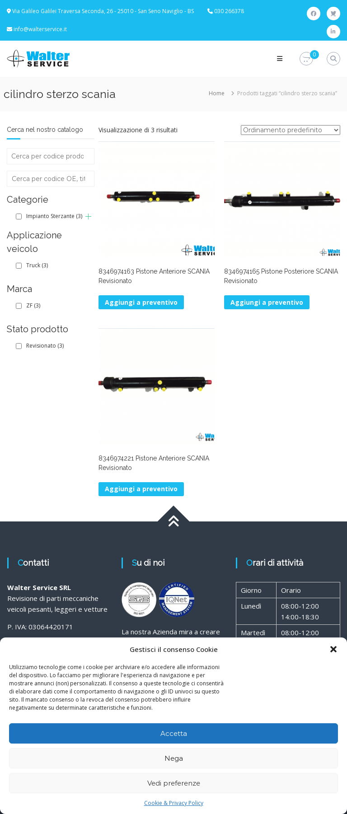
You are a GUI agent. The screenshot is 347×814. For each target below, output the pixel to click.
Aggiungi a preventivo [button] (141, 302)
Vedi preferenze (173, 783)
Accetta (173, 733)
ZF (33, 305)
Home (217, 93)
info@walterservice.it (40, 29)
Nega (173, 758)
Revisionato (45, 345)
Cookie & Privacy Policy (173, 803)
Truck (37, 265)
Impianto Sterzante (54, 216)
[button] (333, 649)
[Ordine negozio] (290, 130)
